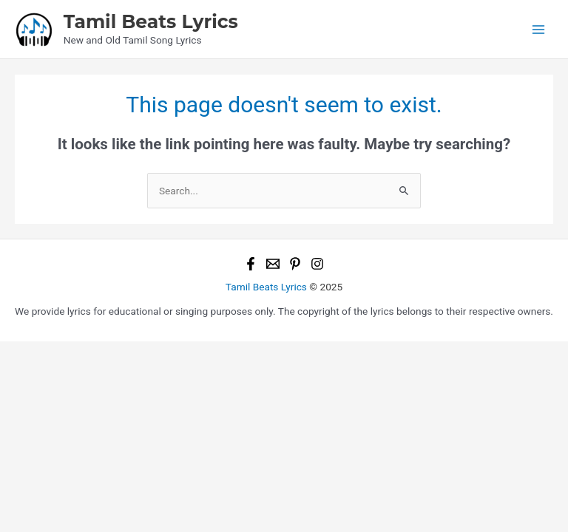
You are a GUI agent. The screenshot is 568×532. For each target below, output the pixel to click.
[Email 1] (273, 263)
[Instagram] (317, 263)
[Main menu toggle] (539, 29)
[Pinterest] (295, 263)
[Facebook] (250, 263)
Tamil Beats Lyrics (151, 21)
